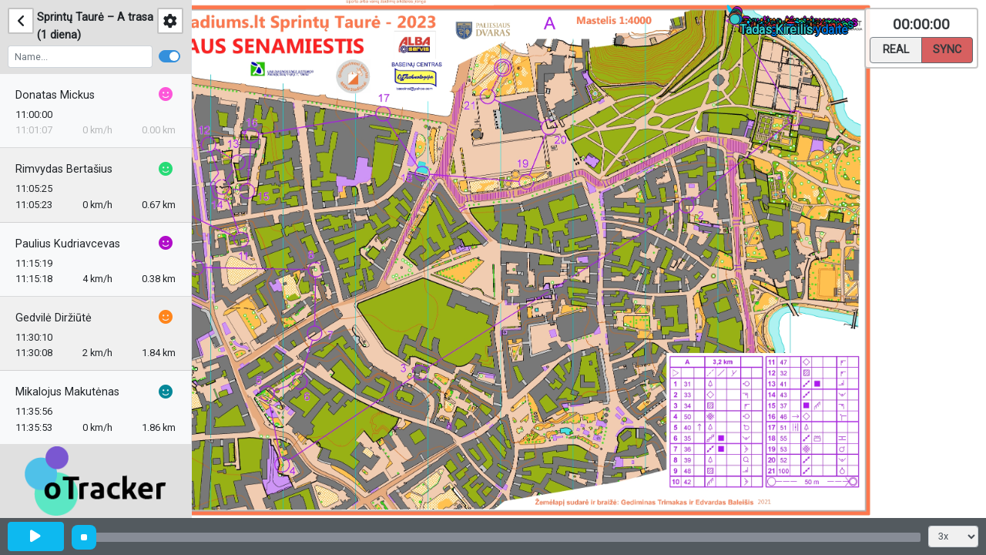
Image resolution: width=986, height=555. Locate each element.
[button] (737, 22)
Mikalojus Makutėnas (67, 392)
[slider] (84, 537)
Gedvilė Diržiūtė (53, 318)
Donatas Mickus (55, 95)
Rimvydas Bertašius (63, 169)
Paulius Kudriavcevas (67, 244)
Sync (947, 48)
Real (896, 48)
